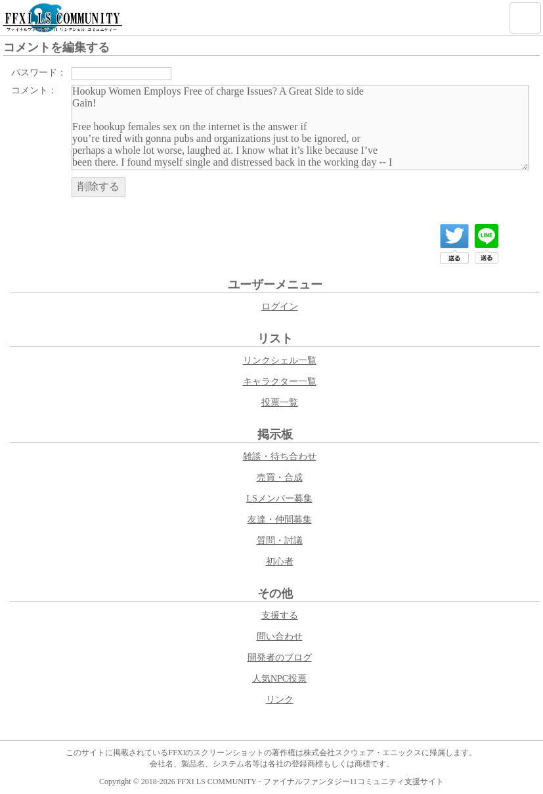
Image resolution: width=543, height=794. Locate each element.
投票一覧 (279, 403)
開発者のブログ (280, 658)
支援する (279, 615)
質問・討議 (280, 541)
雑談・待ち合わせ (279, 456)
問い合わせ (280, 637)
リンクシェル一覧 (279, 360)
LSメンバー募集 (279, 498)
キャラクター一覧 (279, 381)
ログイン (279, 307)
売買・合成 (280, 477)
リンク (279, 700)
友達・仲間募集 (280, 520)
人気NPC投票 (279, 679)
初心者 (279, 562)
